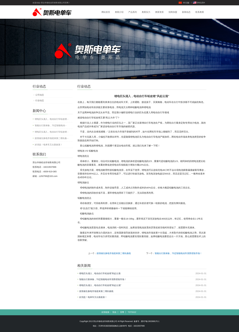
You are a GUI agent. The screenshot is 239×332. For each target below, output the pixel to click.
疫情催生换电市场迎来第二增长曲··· (52, 138)
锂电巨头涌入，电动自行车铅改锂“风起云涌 (100, 273)
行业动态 (39, 100)
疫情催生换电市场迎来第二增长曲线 (114, 253)
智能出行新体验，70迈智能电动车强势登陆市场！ (178, 253)
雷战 (114, 312)
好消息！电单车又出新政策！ (93, 297)
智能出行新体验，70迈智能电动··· (51, 125)
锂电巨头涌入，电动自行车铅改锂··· (52, 119)
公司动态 (39, 95)
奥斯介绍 (119, 12)
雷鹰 (122, 312)
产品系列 (132, 12)
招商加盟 (173, 12)
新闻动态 (186, 12)
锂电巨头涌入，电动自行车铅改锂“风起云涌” (100, 285)
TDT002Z (132, 312)
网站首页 (106, 12)
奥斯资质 (159, 12)
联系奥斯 (199, 12)
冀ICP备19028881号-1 (150, 321)
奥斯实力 (146, 12)
